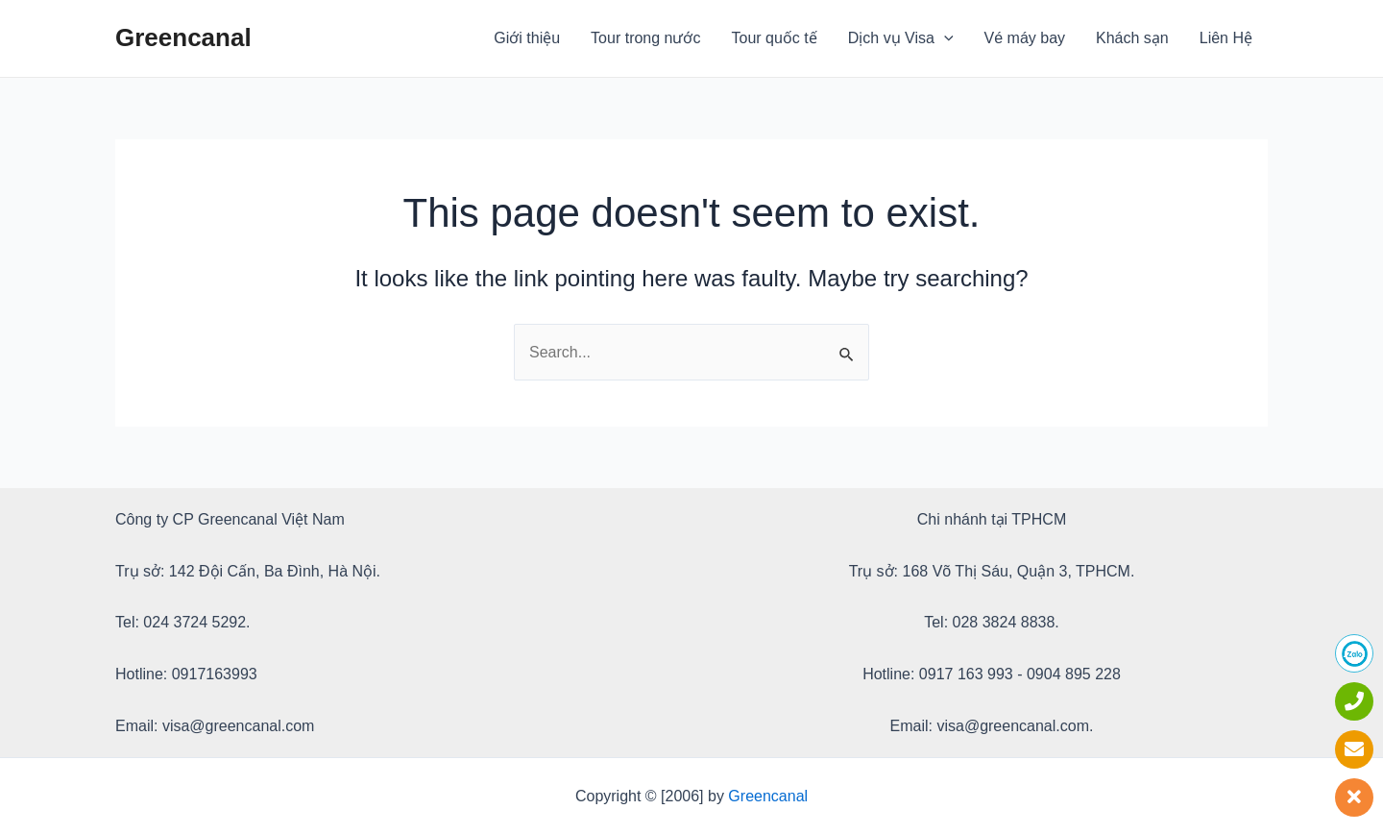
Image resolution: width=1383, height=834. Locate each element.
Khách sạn (1132, 38)
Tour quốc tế (774, 38)
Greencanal (183, 37)
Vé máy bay (1024, 38)
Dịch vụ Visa (901, 38)
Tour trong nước (645, 38)
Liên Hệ (1226, 38)
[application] (944, 38)
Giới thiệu (527, 38)
